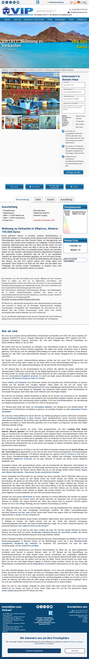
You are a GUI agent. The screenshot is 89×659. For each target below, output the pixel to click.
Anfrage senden (73, 172)
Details (11, 591)
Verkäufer (22, 382)
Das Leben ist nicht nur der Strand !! (33, 526)
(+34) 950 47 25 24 (79, 9)
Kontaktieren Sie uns (82, 20)
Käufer (11, 382)
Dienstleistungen (60, 19)
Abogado (37, 389)
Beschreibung (22, 199)
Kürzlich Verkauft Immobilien (39, 20)
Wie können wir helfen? (72, 103)
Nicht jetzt (75, 651)
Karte (38, 199)
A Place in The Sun (76, 454)
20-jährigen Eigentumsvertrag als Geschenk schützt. (55, 532)
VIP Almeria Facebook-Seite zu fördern (28, 378)
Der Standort (78, 121)
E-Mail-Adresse (69, 89)
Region (36, 564)
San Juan (26, 512)
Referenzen (27, 497)
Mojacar (13, 512)
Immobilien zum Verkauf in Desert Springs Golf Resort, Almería (14, 617)
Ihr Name (67, 82)
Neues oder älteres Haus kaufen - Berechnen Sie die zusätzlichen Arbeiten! (44, 471)
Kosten (50, 199)
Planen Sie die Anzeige (78, 117)
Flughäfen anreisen (29, 376)
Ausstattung (66, 199)
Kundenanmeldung (55, 2)
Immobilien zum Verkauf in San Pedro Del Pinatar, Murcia (13, 627)
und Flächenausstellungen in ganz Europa (22, 418)
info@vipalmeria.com (78, 12)
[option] (30, 122)
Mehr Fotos (77, 127)
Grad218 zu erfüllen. (30, 546)
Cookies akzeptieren (34, 651)
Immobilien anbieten (43, 407)
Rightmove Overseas (23, 459)
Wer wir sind (18, 19)
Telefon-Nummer (70, 96)
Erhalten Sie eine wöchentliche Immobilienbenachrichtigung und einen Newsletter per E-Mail (73, 161)
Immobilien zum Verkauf (28, 20)
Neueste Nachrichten (71, 20)
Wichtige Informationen (49, 20)
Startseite (7, 19)
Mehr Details (78, 124)
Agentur (62, 398)
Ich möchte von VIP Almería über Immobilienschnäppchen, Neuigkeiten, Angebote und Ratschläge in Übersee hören (73, 149)
